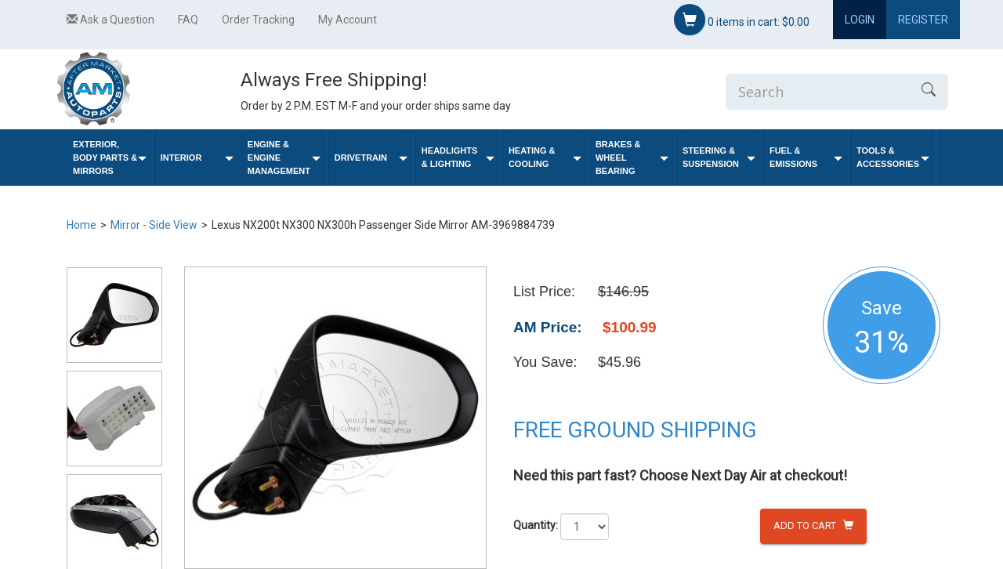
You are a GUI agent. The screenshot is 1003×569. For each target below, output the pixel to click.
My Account (347, 19)
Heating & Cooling (545, 157)
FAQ (188, 19)
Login (859, 19)
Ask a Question (110, 19)
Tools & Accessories (892, 157)
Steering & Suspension (719, 157)
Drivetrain (371, 158)
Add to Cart (813, 525)
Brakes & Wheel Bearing (632, 158)
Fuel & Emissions (805, 157)
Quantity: (535, 525)
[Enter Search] (817, 92)
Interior (197, 158)
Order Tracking (258, 19)
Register (923, 19)
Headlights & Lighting (458, 157)
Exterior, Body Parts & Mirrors (110, 158)
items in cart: (741, 19)
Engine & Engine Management (284, 158)
